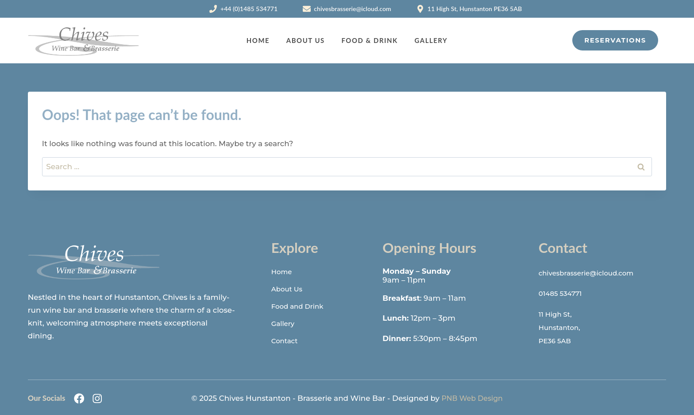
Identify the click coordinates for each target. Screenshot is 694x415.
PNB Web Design (472, 396)
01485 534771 (563, 292)
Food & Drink (369, 40)
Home (258, 40)
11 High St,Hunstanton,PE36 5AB (562, 326)
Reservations (615, 40)
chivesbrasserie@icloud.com (592, 272)
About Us (305, 40)
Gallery (431, 40)
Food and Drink (300, 306)
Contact (286, 340)
